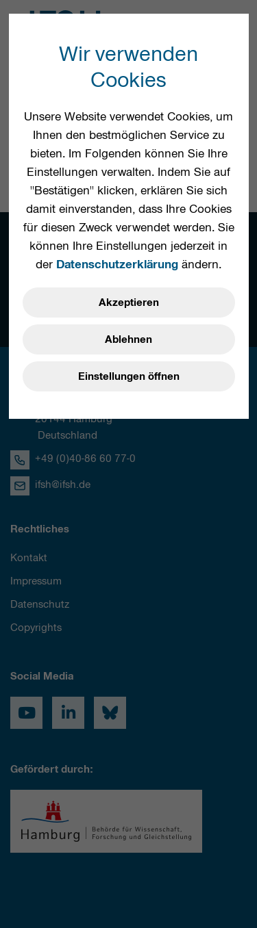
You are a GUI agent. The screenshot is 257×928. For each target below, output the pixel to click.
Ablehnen (128, 339)
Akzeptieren (129, 302)
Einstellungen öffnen (129, 376)
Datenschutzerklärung (117, 264)
